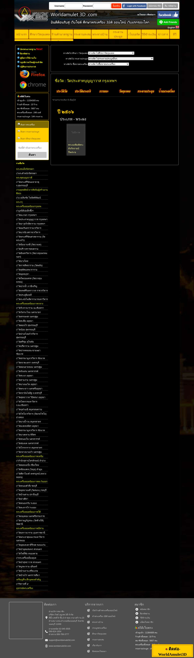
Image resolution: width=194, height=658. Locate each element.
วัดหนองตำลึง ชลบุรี (27, 486)
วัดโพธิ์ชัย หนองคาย (28, 553)
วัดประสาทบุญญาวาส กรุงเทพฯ (32, 219)
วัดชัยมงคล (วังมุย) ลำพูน (30, 469)
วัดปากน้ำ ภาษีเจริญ (27, 286)
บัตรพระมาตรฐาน (31, 49)
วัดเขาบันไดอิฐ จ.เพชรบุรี (30, 393)
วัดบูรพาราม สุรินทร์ (27, 566)
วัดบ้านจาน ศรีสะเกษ (28, 571)
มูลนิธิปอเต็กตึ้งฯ (25, 210)
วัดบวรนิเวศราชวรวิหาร (29, 232)
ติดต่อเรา (152, 15)
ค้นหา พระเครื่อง (26, 124)
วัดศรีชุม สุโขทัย (26, 342)
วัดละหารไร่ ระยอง (27, 507)
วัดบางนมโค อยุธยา (27, 384)
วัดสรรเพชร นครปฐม (28, 316)
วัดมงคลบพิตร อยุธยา (28, 426)
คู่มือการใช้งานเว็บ (28, 58)
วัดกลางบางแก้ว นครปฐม (30, 452)
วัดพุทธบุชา (23, 274)
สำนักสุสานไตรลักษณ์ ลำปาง (31, 460)
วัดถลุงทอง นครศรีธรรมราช (31, 516)
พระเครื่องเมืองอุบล (27, 558)
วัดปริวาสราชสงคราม (28, 249)
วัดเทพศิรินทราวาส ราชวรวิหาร (33, 290)
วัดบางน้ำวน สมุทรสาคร (29, 421)
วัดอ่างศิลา (23, 499)
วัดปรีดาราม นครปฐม (28, 346)
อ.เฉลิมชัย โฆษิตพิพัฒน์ (29, 197)
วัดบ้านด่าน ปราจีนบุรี (28, 494)
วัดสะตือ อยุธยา (25, 321)
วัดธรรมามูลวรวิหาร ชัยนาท (31, 358)
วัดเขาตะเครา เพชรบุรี (28, 362)
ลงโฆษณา (141, 15)
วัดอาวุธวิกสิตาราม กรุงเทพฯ (31, 223)
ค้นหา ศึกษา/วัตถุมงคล (28, 138)
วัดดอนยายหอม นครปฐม (30, 367)
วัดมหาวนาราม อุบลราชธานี (31, 532)
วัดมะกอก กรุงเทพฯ (27, 215)
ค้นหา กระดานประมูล (28, 131)
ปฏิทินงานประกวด (28, 67)
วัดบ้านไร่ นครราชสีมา (29, 575)
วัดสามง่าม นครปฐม (27, 380)
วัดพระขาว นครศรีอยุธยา (30, 388)
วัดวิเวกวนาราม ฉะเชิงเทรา (31, 308)
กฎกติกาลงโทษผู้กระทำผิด (31, 62)
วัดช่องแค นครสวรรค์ (28, 443)
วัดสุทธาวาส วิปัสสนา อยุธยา (31, 397)
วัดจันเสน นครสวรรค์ (28, 371)
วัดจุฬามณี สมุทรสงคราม (30, 409)
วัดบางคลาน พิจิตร (27, 434)
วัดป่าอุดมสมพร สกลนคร (30, 549)
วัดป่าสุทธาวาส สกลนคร (29, 562)
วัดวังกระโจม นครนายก (29, 312)
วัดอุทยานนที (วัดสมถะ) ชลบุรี (32, 490)
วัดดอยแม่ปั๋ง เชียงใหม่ (28, 465)
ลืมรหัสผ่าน (25, 54)
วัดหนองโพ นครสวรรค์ (29, 439)
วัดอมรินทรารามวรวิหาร (29, 228)
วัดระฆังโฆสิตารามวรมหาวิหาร (33, 299)
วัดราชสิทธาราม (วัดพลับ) (30, 265)
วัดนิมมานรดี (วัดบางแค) (29, 244)
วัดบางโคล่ (23, 261)
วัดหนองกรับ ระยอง (27, 503)
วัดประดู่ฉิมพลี (25, 295)
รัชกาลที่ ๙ (23, 584)
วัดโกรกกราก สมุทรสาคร (30, 447)
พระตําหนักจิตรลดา (27, 173)
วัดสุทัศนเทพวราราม (27, 269)
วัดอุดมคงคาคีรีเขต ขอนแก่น (31, 545)
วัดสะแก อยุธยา (25, 375)
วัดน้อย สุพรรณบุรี (26, 329)
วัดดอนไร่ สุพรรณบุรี (28, 325)
